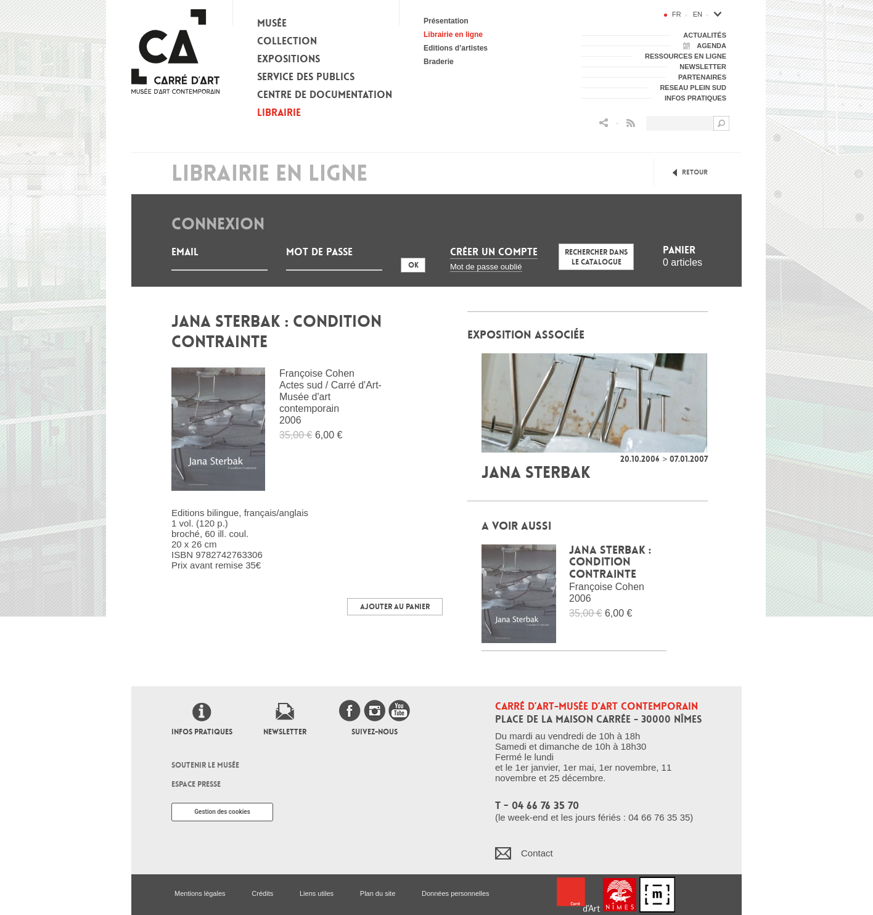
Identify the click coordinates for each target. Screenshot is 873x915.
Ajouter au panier (395, 607)
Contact (537, 853)
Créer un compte (494, 251)
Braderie (439, 61)
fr (676, 14)
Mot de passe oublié (486, 266)
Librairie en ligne (453, 34)
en (697, 14)
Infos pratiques (201, 732)
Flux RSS (630, 123)
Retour (695, 172)
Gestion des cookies (222, 811)
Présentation (446, 21)
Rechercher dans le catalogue (596, 257)
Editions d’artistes (456, 48)
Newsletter (284, 732)
